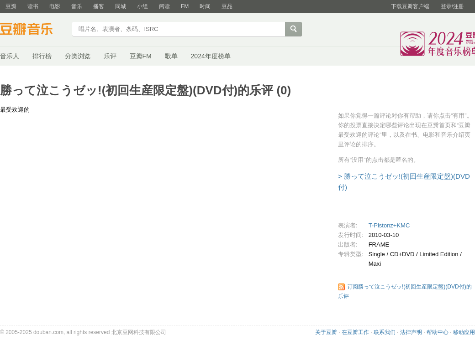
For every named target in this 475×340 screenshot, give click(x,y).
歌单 (171, 56)
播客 (98, 6)
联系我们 (385, 332)
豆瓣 (10, 6)
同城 (120, 6)
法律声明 (411, 332)
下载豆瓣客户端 (410, 6)
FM (185, 6)
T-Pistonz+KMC (389, 225)
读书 (32, 6)
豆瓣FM (141, 56)
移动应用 (464, 332)
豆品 (227, 6)
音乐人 (9, 56)
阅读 (164, 6)
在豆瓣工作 (355, 332)
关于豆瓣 (326, 332)
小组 (142, 6)
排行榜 (42, 56)
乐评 (110, 56)
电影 (54, 6)
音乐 (76, 6)
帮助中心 (438, 332)
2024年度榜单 (211, 56)
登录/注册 (452, 6)
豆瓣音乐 (33, 30)
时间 (205, 6)
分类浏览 (77, 56)
